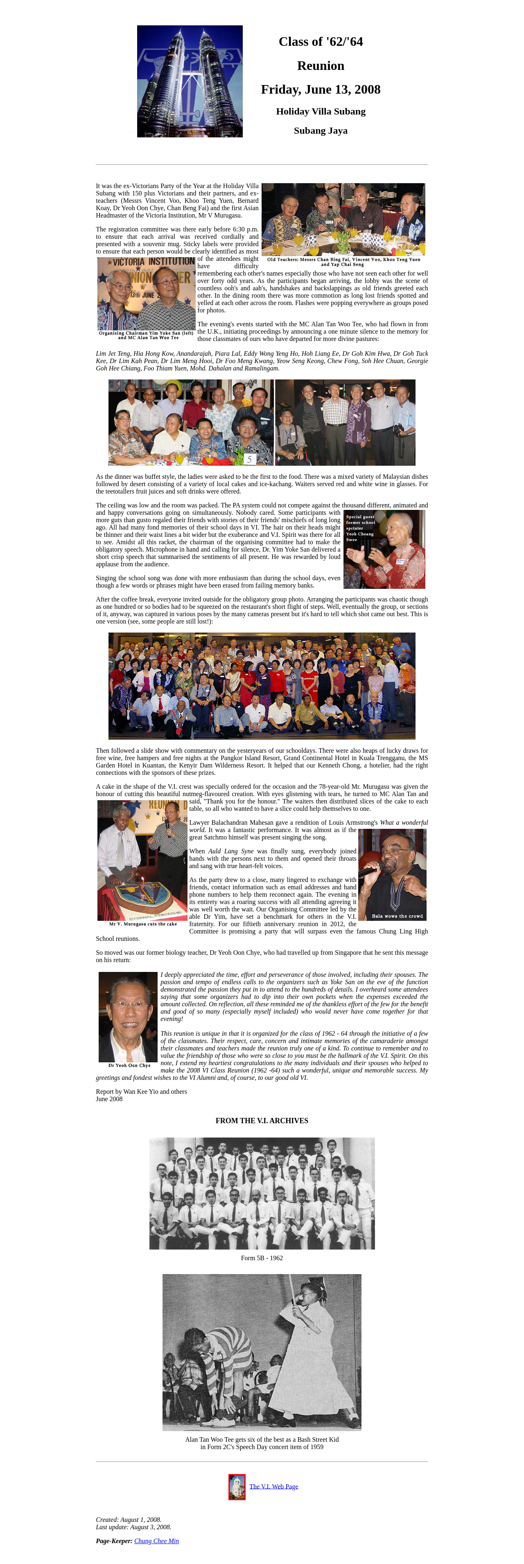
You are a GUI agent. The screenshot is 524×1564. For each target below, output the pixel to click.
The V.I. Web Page (273, 1486)
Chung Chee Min (156, 1540)
